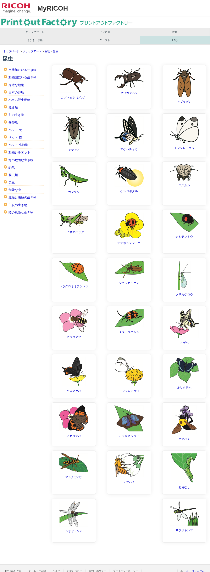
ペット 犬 (15, 130)
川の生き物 (16, 115)
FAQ (174, 40)
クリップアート (34, 32)
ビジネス (104, 32)
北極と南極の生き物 (23, 197)
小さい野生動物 (19, 100)
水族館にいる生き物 (23, 70)
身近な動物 (16, 85)
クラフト (104, 40)
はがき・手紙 (35, 40)
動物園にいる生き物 (23, 77)
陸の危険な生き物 (21, 212)
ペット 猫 (15, 137)
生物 (47, 51)
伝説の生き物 (18, 205)
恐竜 (12, 167)
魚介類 (13, 107)
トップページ (11, 51)
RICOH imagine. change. (16, 8)
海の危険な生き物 (21, 160)
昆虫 (55, 51)
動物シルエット (19, 152)
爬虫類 (13, 175)
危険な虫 (15, 190)
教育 (174, 32)
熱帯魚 (13, 122)
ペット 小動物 (18, 145)
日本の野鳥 (16, 92)
